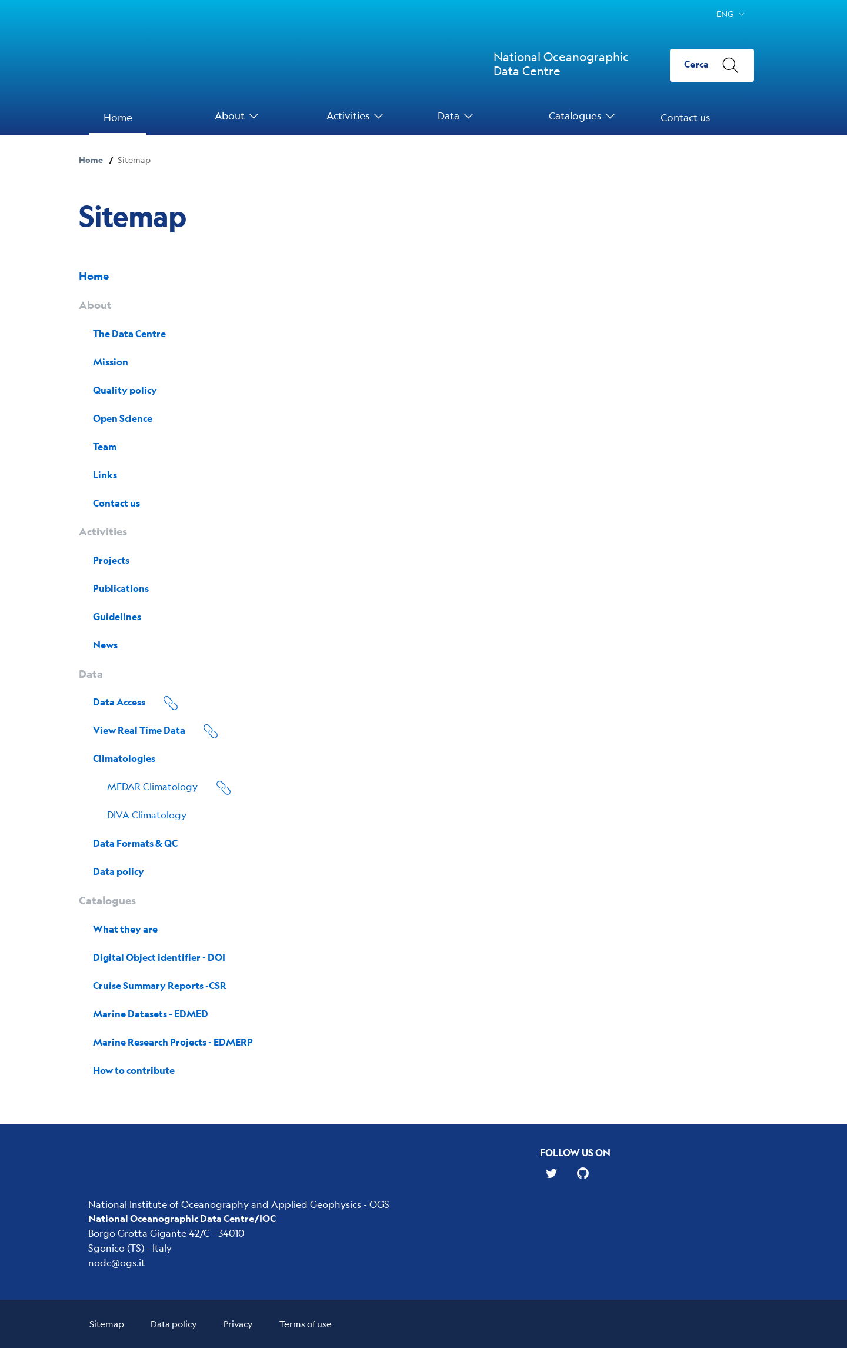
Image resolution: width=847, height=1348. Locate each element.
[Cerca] (712, 65)
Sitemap (106, 1323)
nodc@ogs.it (116, 1262)
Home (91, 159)
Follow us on (575, 1152)
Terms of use (305, 1323)
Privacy (238, 1323)
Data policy (174, 1323)
